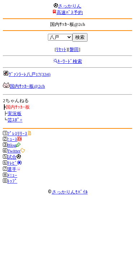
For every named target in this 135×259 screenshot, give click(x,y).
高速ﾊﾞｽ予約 (70, 12)
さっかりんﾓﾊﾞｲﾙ (68, 192)
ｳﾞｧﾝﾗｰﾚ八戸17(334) (29, 74)
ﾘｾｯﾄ (61, 49)
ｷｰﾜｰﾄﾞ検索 (70, 61)
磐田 (74, 49)
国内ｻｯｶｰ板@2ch (27, 86)
